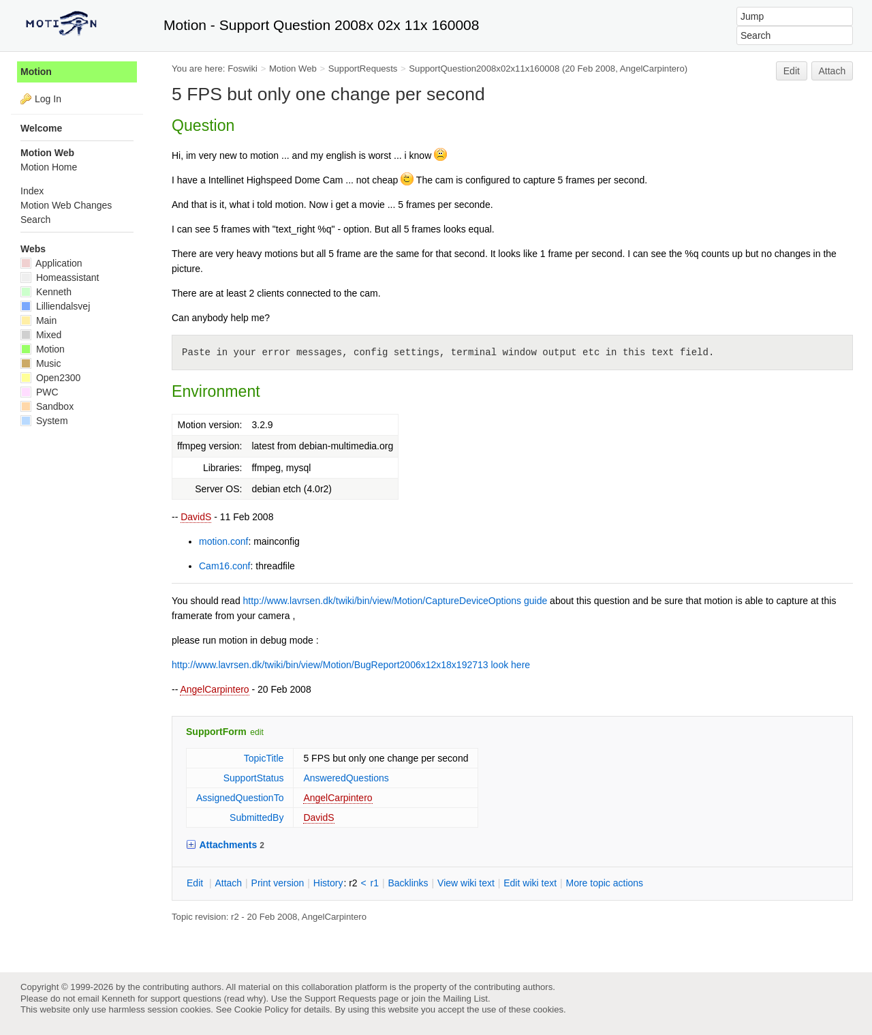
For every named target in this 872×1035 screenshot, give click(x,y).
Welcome (41, 128)
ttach (228, 882)
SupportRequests (363, 68)
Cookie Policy (261, 1009)
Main (38, 320)
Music (40, 363)
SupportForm (216, 731)
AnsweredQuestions (345, 777)
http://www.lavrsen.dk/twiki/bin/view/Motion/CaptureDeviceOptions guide (395, 600)
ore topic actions (604, 882)
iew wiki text (466, 882)
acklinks (408, 882)
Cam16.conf (224, 565)
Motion (36, 71)
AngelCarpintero (214, 689)
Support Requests (340, 998)
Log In (48, 98)
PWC (39, 392)
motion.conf (223, 541)
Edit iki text (530, 882)
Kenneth (46, 291)
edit (256, 732)
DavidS (196, 516)
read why (245, 998)
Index (32, 190)
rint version (278, 882)
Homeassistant (59, 277)
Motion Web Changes (66, 205)
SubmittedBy (256, 817)
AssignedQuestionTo (239, 797)
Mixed (40, 334)
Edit (791, 70)
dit (196, 882)
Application (51, 263)
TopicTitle (264, 758)
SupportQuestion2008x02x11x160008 (484, 68)
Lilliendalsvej (55, 306)
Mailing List (465, 998)
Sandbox (47, 406)
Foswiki (243, 68)
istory (328, 882)
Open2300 (50, 377)
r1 (375, 882)
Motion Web (293, 68)
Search (35, 219)
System (44, 420)
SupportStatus (253, 777)
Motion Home (48, 167)
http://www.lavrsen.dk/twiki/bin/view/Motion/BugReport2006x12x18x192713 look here (351, 664)
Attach (832, 70)
